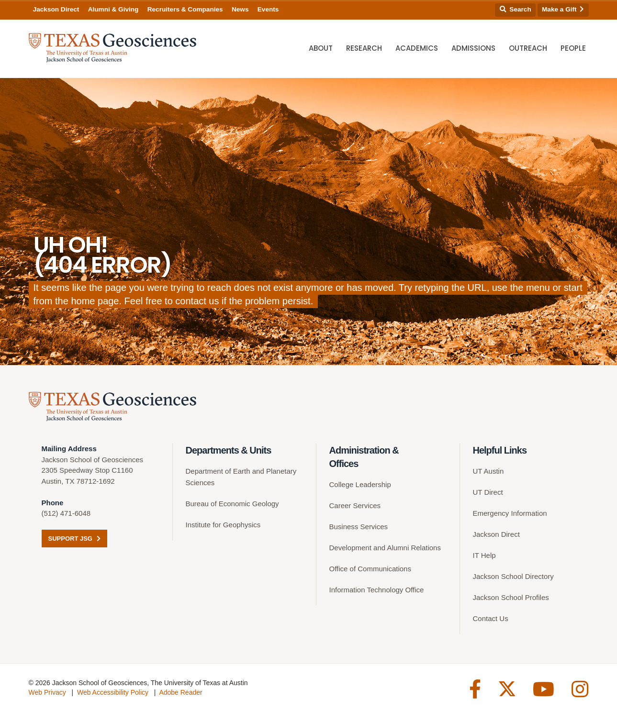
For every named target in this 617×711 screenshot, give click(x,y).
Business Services (358, 526)
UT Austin (488, 471)
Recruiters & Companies (185, 9)
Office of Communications (370, 569)
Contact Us (490, 618)
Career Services (355, 505)
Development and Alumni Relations (385, 548)
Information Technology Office (376, 590)
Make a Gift (563, 9)
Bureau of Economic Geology (232, 504)
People (573, 48)
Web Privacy (47, 692)
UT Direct (488, 492)
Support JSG (74, 538)
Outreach (528, 48)
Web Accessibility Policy (112, 692)
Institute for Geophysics (223, 525)
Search (515, 9)
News (240, 9)
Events (268, 9)
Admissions (473, 48)
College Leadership (360, 484)
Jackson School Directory (513, 576)
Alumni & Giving (113, 9)
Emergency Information (510, 513)
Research (364, 48)
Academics (416, 48)
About (321, 48)
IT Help (484, 555)
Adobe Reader (180, 692)
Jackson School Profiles (511, 597)
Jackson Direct (56, 9)
